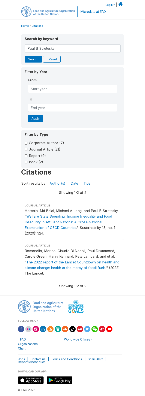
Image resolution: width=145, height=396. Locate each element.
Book (36, 162)
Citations (37, 25)
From (32, 80)
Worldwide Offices (77, 339)
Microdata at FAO (93, 12)
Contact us (37, 359)
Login (109, 4)
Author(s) (57, 183)
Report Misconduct (31, 362)
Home (25, 25)
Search (33, 59)
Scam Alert (95, 359)
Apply (35, 118)
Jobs (21, 359)
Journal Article (44, 149)
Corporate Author (46, 143)
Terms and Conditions (66, 359)
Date (74, 183)
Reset (53, 59)
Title (87, 183)
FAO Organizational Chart (28, 344)
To (30, 99)
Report (37, 156)
